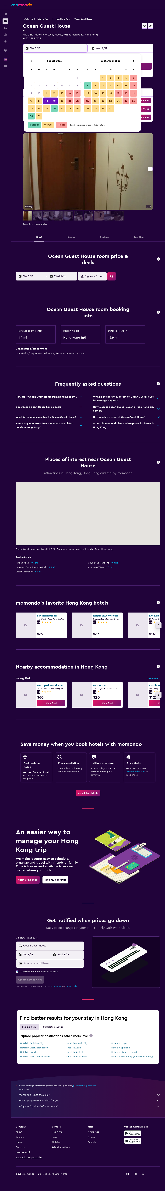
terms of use (56, 986)
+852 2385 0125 (32, 38)
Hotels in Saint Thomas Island (35, 1057)
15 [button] (77, 93)
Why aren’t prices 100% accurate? (89, 1106)
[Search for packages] (5, 35)
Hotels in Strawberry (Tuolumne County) (132, 1057)
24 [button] (39, 108)
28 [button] (69, 108)
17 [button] (39, 101)
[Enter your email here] (53, 963)
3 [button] (39, 85)
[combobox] (53, 945)
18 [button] (47, 101)
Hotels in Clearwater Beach (34, 1048)
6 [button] (62, 85)
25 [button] (46, 108)
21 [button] (69, 101)
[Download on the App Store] (132, 1141)
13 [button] (62, 93)
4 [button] (46, 85)
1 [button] (77, 78)
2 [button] (31, 85)
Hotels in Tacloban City (32, 1043)
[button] (5, 4)
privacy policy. (72, 986)
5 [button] (54, 85)
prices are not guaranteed (84, 1086)
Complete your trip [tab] (53, 1027)
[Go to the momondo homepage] (21, 4)
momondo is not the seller (89, 1095)
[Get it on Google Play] (132, 1133)
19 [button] (54, 101)
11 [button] (47, 93)
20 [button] (61, 101)
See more (152, 678)
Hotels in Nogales (29, 1052)
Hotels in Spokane (120, 1048)
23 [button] (31, 108)
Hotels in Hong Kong (61, 19)
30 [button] (31, 116)
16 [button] (31, 101)
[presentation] (91, 1036)
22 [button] (77, 101)
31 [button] (39, 116)
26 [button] (54, 108)
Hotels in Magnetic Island (124, 1052)
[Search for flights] (5, 14)
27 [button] (62, 108)
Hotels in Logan (119, 1043)
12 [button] (54, 93)
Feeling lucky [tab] (29, 1027)
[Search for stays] (5, 21)
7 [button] (69, 85)
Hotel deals (28, 19)
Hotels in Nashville (75, 1052)
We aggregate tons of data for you (89, 1101)
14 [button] (69, 93)
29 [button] (77, 108)
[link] (51, 703)
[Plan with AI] (5, 41)
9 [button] (31, 93)
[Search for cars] (5, 28)
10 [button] (39, 93)
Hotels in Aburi (73, 1048)
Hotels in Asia (42, 19)
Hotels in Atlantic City (77, 1043)
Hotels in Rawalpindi (76, 1057)
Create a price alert (135, 772)
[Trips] (5, 50)
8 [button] (77, 85)
